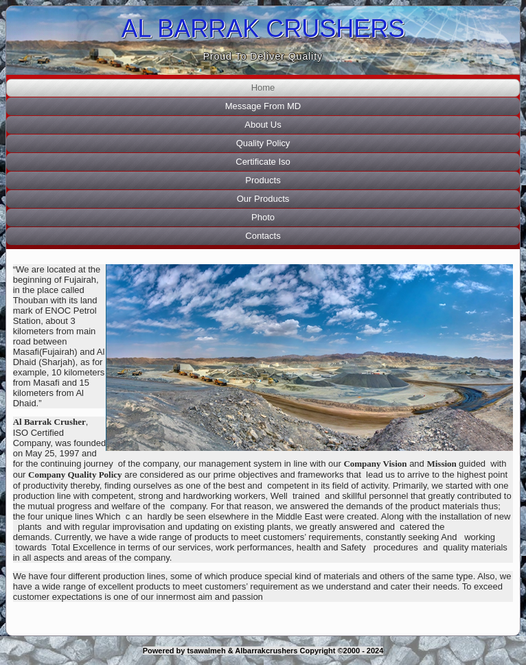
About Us (262, 124)
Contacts (262, 236)
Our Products (263, 199)
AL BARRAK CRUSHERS (263, 28)
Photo (263, 217)
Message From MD (263, 106)
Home (263, 87)
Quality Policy (263, 143)
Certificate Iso (263, 161)
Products (262, 180)
